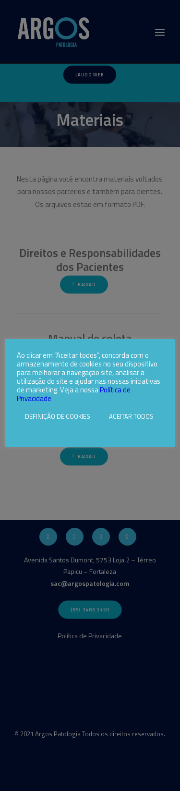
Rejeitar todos (40, 430)
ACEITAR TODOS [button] (131, 416)
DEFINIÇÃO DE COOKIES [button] (57, 416)
